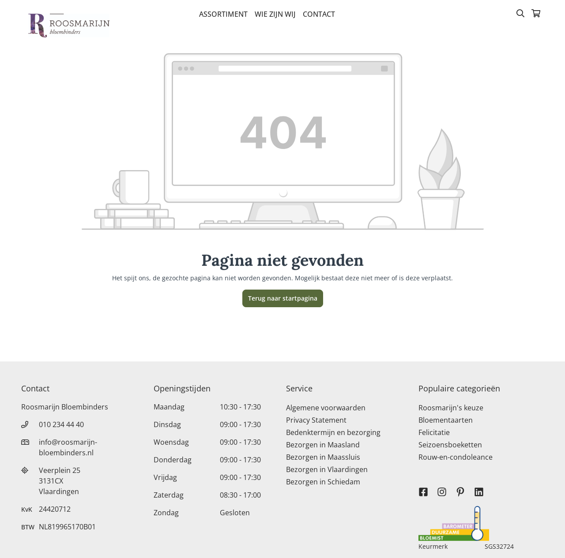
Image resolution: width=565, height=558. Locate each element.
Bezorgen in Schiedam (323, 482)
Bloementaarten (445, 420)
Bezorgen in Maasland (323, 445)
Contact (319, 14)
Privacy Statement (316, 420)
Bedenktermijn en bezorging (333, 432)
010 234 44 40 (61, 424)
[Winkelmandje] (536, 14)
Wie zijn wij (275, 14)
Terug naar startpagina (282, 298)
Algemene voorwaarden (325, 408)
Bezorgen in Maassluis (323, 457)
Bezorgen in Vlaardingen (327, 469)
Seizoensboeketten (450, 445)
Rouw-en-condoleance (455, 457)
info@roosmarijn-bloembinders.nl (68, 447)
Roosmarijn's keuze (450, 408)
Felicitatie (434, 432)
